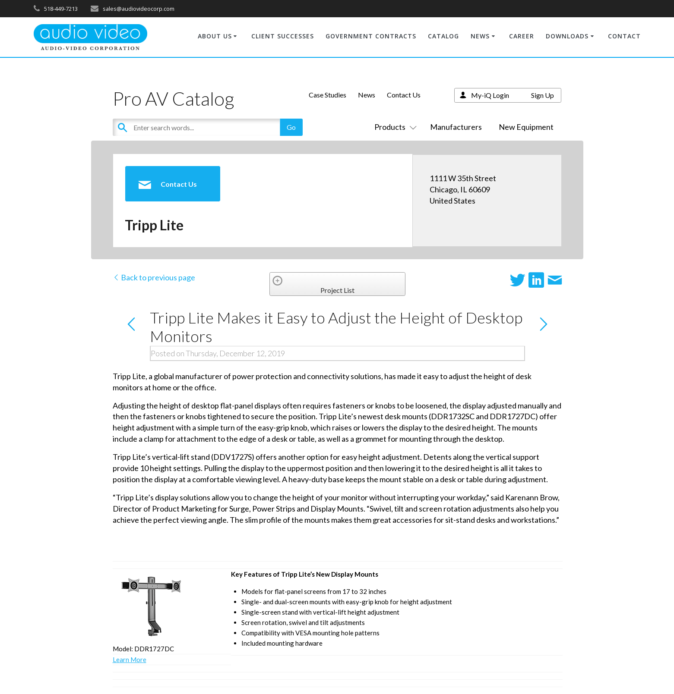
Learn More (129, 659)
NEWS (480, 36)
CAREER (521, 36)
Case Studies (327, 95)
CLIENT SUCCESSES (282, 36)
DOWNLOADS (567, 36)
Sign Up (542, 95)
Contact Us (404, 95)
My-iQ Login (490, 95)
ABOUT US (215, 36)
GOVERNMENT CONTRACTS (371, 36)
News (366, 95)
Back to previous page (154, 277)
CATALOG (443, 36)
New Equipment (526, 127)
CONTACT (624, 36)
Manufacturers (456, 127)
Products (393, 127)
